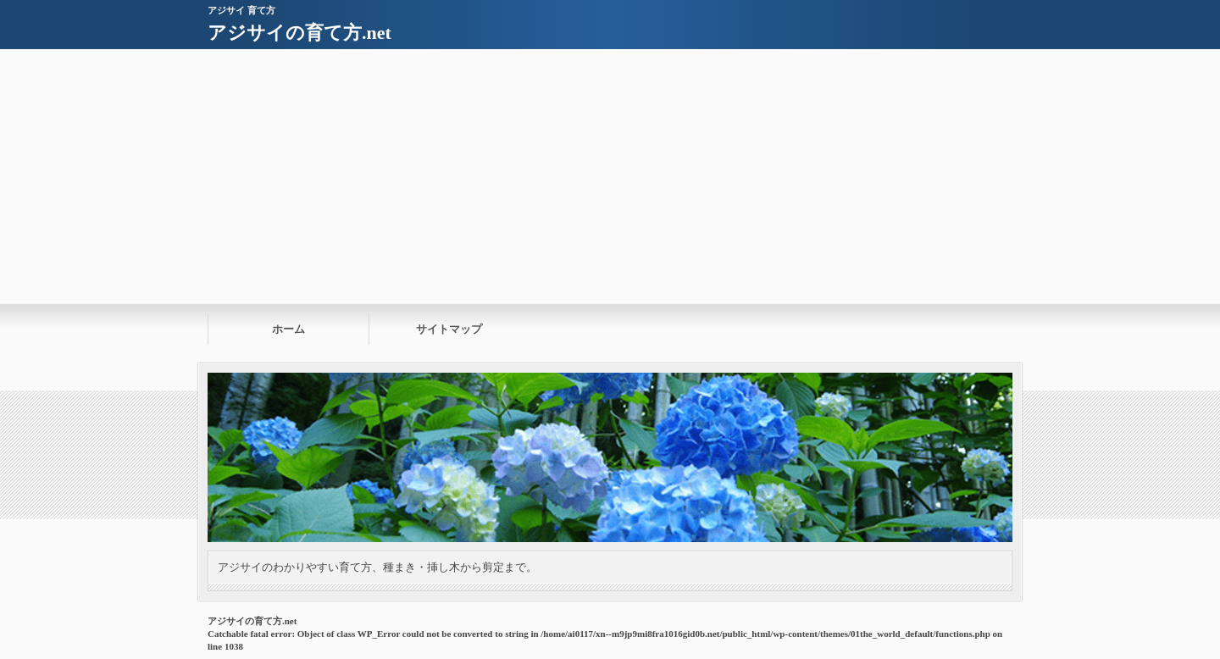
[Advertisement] (610, 176)
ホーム (288, 329)
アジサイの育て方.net (299, 32)
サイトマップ (449, 329)
